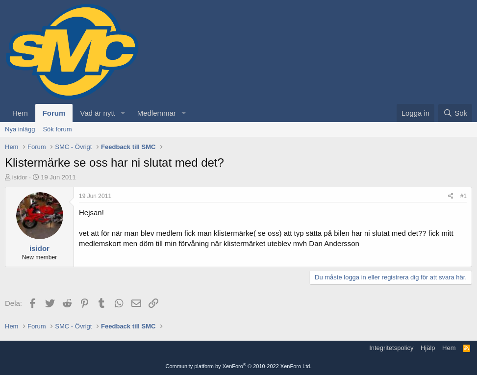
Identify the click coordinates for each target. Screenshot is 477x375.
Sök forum (57, 129)
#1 (463, 196)
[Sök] (455, 113)
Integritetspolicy (391, 347)
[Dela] (451, 196)
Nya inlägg (20, 129)
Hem (20, 113)
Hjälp (428, 347)
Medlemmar (156, 113)
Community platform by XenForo (239, 366)
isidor (19, 177)
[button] (123, 113)
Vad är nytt (97, 113)
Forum (54, 113)
